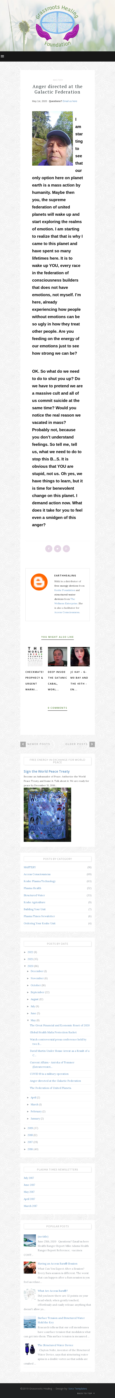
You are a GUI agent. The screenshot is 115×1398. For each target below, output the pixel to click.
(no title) (43, 1236)
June (34, 1013)
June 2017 (29, 1184)
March (35, 1104)
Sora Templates (77, 1388)
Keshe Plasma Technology (40, 881)
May (33, 1020)
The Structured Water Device (55, 1345)
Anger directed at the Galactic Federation (55, 1080)
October (36, 985)
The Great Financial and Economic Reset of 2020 (60, 1025)
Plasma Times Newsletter (39, 916)
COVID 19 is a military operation (49, 1073)
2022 (31, 952)
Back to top (86, 1393)
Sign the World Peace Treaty (47, 771)
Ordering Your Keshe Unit (40, 923)
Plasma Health (32, 888)
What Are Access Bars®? (53, 1290)
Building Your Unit (35, 909)
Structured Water (34, 895)
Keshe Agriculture (34, 902)
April (34, 1097)
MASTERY (58, 80)
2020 (31, 966)
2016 (31, 1149)
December (37, 971)
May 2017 (29, 1191)
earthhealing (65, 575)
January (36, 1118)
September (38, 992)
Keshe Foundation (64, 590)
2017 (30, 1142)
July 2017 (29, 1178)
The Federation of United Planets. (51, 1088)
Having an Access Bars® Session (57, 1263)
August (35, 999)
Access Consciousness (66, 612)
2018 (30, 1135)
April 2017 (29, 1199)
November (37, 978)
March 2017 (30, 1206)
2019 (31, 1128)
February (36, 1111)
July (33, 1006)
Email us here (70, 101)
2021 (30, 959)
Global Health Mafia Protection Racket (53, 1032)
